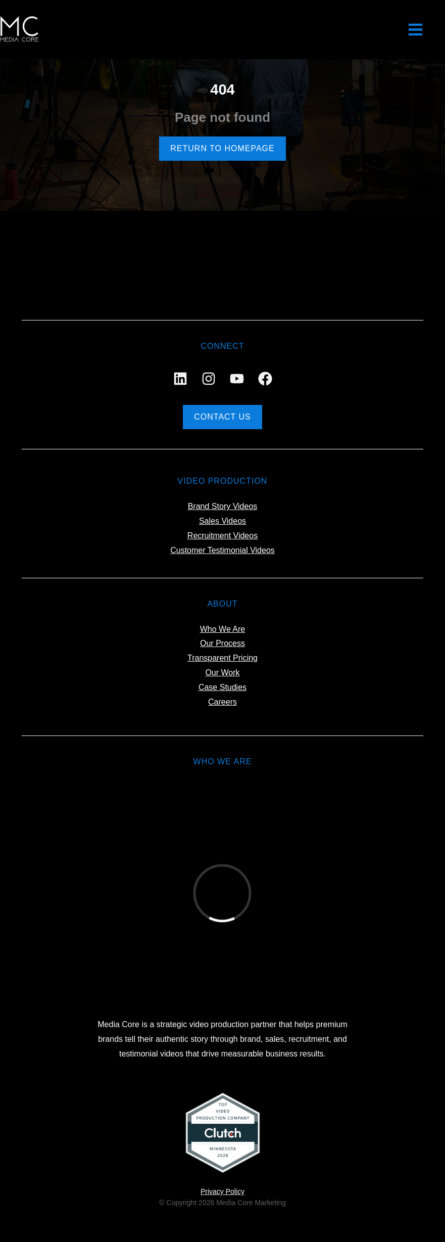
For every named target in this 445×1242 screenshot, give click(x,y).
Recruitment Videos (222, 535)
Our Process (222, 643)
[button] (416, 29)
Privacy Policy (222, 1191)
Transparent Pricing (222, 658)
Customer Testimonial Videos (222, 550)
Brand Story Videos (223, 506)
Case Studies (222, 687)
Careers (222, 702)
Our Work (222, 672)
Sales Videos (222, 521)
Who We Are (222, 629)
